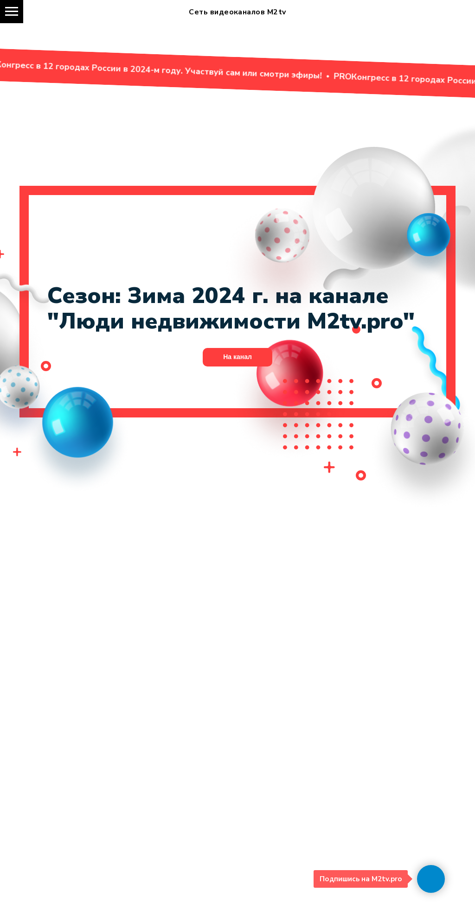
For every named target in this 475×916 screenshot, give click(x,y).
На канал (237, 356)
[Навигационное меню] (11, 11)
